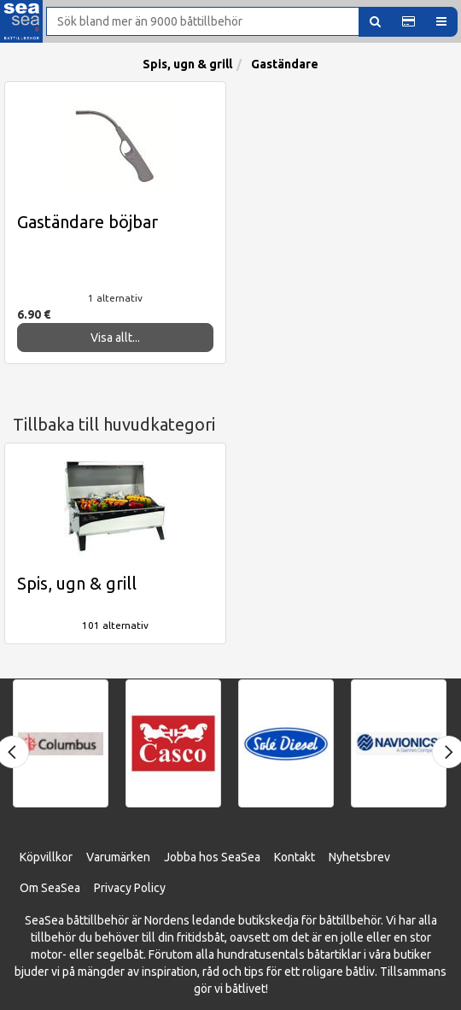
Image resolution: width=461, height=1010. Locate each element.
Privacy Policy (130, 888)
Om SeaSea (50, 888)
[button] (408, 22)
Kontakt (294, 857)
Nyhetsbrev (359, 857)
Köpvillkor (46, 857)
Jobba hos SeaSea (212, 857)
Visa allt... (115, 337)
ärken (135, 857)
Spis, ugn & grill (187, 64)
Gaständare (284, 64)
